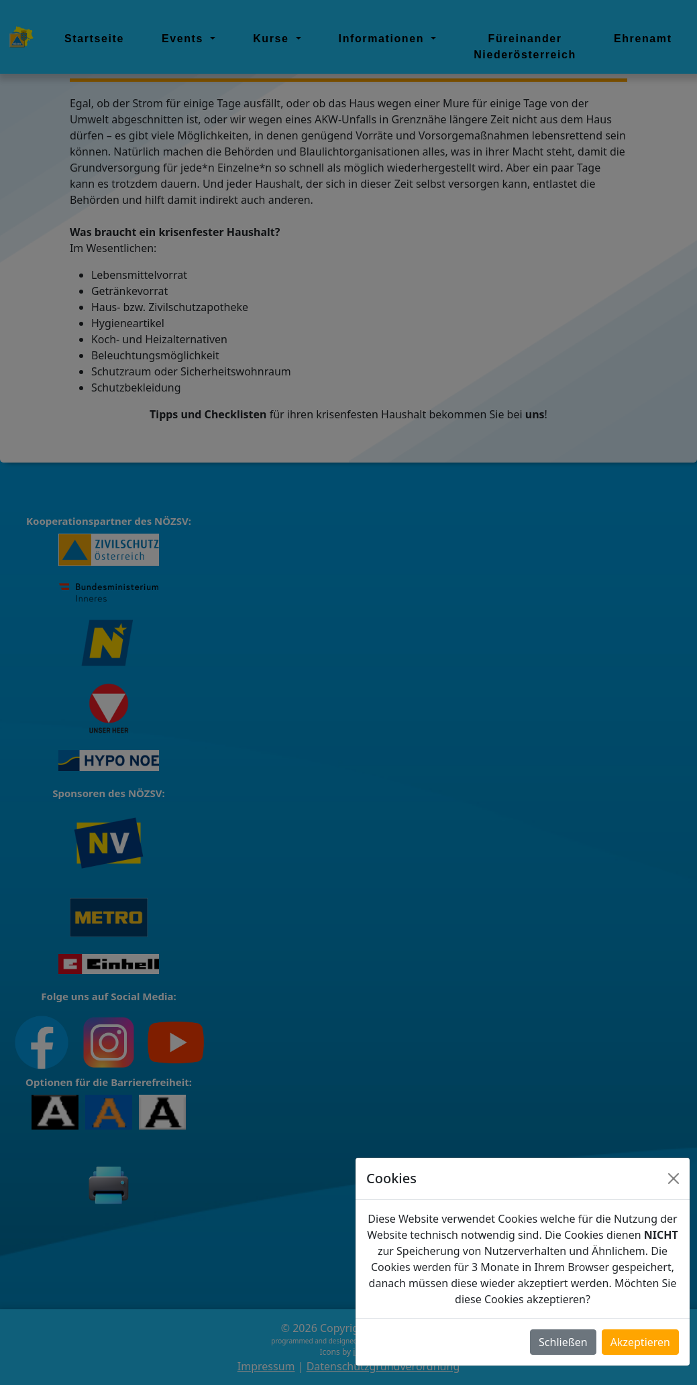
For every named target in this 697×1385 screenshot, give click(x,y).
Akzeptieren (640, 1342)
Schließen (563, 1342)
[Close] (673, 1178)
